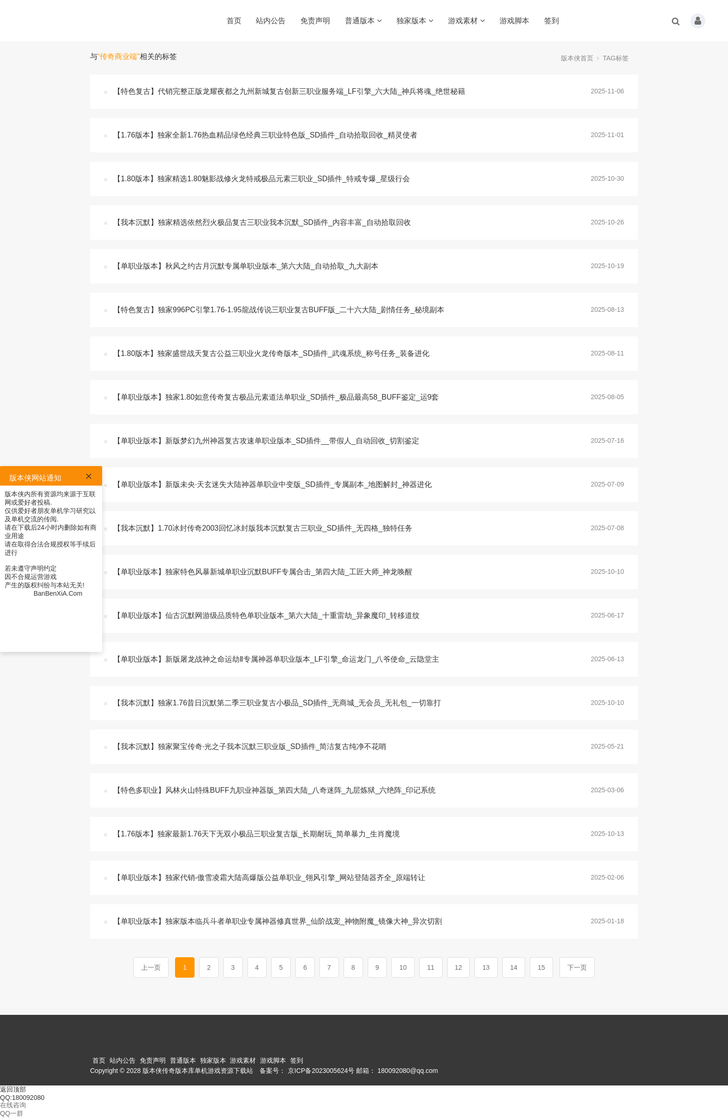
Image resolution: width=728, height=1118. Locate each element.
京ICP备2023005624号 (321, 1070)
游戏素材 (466, 21)
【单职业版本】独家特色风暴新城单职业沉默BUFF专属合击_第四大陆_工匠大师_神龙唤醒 (262, 572)
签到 (551, 21)
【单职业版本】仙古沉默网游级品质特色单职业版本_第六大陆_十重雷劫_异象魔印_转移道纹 (266, 615)
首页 (234, 21)
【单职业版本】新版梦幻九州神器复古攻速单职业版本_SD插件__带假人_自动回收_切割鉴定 (266, 441)
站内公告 (271, 21)
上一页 (151, 967)
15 (541, 967)
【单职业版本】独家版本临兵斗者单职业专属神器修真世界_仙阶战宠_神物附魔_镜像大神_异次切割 (277, 921)
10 (403, 967)
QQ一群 (11, 1113)
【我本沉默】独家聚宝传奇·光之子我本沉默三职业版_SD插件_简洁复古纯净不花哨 (249, 746)
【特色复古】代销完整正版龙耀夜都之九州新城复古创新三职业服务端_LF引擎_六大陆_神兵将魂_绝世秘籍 (289, 91)
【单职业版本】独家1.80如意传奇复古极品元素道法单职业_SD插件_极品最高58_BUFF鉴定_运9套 (276, 397)
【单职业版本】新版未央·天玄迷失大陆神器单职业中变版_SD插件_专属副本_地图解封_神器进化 (272, 484)
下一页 (577, 967)
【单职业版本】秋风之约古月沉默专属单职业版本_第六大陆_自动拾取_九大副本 (245, 266)
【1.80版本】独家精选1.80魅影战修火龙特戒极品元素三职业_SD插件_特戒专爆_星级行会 (261, 179)
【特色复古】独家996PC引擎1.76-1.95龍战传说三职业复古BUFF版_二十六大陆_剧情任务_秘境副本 (278, 310)
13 (486, 967)
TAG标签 (616, 58)
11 (431, 967)
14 (514, 967)
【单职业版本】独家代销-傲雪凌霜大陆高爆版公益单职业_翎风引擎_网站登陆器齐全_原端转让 (269, 877)
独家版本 (414, 21)
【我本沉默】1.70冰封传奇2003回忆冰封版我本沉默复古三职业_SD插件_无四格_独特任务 (262, 528)
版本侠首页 (577, 58)
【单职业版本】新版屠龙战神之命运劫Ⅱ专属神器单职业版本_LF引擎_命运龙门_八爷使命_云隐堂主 (276, 659)
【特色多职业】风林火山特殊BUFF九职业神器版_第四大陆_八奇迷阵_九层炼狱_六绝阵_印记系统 (274, 790)
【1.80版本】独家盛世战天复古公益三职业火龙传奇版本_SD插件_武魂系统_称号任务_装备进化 (271, 353)
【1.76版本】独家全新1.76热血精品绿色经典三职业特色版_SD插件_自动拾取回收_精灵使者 (265, 135)
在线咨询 (13, 1105)
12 (458, 967)
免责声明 (315, 21)
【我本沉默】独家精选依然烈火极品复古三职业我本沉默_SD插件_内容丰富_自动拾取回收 (262, 222)
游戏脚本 (514, 21)
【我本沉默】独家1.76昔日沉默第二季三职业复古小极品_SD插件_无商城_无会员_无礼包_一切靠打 (277, 703)
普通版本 (363, 21)
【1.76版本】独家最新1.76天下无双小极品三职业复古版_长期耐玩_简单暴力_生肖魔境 (256, 834)
